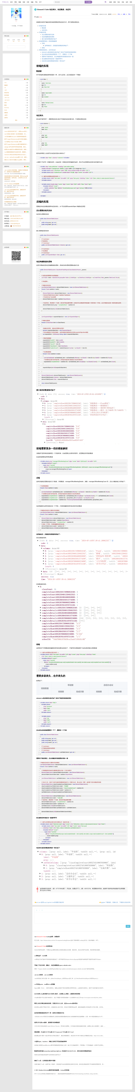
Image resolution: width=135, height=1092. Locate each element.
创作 (127, 2)
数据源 (44, 28)
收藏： (124, 14)
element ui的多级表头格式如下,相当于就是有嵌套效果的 (59, 52)
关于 (40, 2)
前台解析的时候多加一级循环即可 (52, 59)
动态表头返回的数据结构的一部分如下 (53, 61)
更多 (16, 120)
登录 (131, 2)
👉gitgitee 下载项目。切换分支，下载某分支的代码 (114, 902)
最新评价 (6, 166)
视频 (20, 2)
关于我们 (6, 211)
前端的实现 (42, 25)
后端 (43, 43)
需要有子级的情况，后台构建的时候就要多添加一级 (58, 56)
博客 (15, 2)
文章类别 (6, 79)
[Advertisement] (16, 64)
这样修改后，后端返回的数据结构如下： (57, 45)
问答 (28, 2)
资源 (24, 2)
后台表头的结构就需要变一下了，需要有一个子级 (57, 54)
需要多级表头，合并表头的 (47, 50)
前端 (43, 48)
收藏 (110, 2)
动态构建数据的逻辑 (48, 37)
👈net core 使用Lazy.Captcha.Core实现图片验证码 (49, 902)
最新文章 (6, 127)
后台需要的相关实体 (48, 34)
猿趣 (32, 2)
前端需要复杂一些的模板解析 (48, 41)
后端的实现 (42, 32)
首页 (11, 2)
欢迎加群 (6, 247)
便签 (114, 2)
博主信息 (6, 36)
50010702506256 (16, 226)
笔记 (119, 2)
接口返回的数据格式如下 (49, 39)
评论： (119, 14)
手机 (36, 2)
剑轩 (16, 19)
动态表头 (44, 30)
